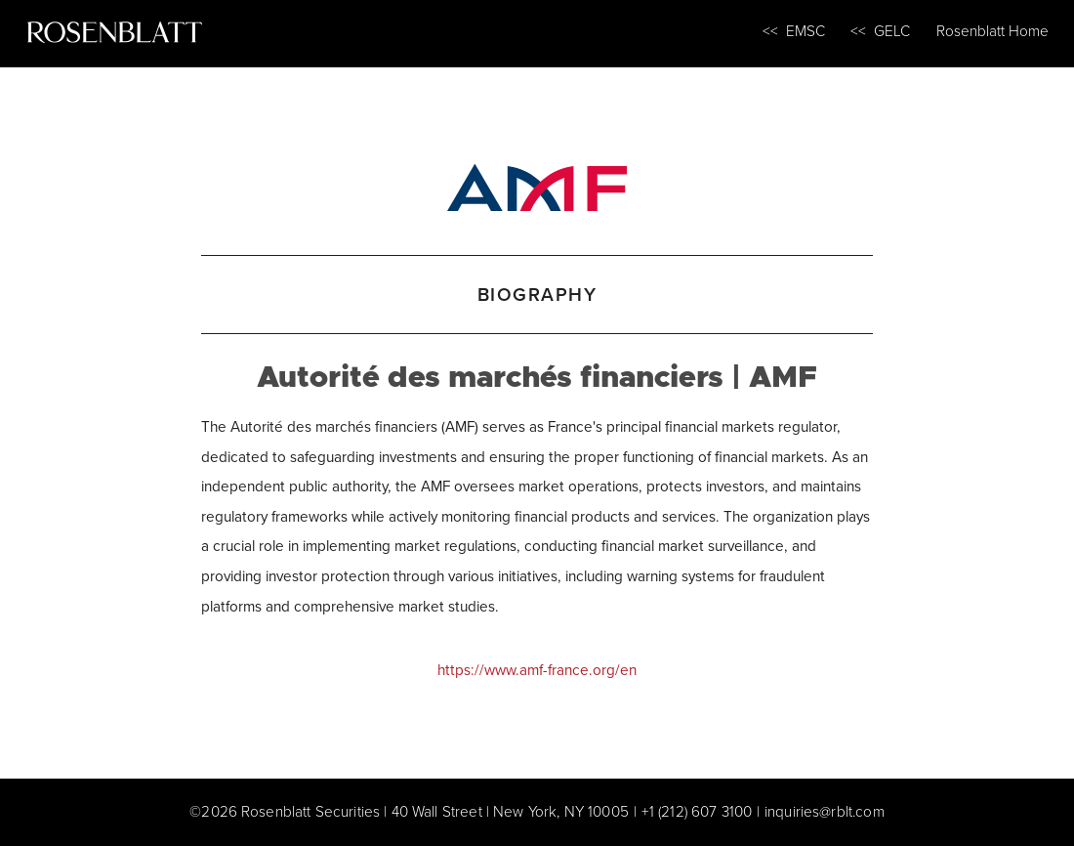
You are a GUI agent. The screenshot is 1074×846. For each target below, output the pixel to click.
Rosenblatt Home (992, 31)
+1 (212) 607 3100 (697, 811)
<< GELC (880, 31)
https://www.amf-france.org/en (537, 669)
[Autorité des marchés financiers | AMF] (537, 184)
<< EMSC (794, 31)
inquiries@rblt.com (824, 811)
